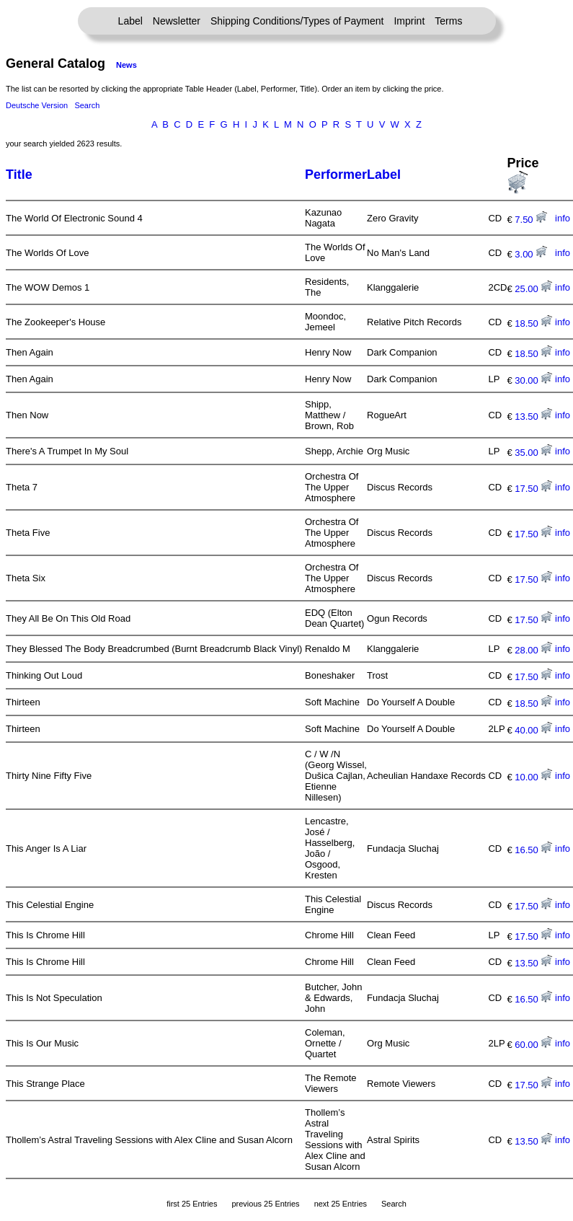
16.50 (533, 850)
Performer (336, 174)
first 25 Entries (191, 1203)
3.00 (531, 254)
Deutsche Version (37, 105)
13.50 (533, 416)
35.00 (533, 452)
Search (86, 105)
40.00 (533, 730)
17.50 (533, 488)
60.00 (533, 1044)
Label (130, 21)
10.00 (533, 777)
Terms (448, 21)
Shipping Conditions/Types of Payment (296, 21)
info (562, 218)
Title (19, 174)
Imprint (409, 21)
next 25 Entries (340, 1203)
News (126, 65)
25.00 (533, 288)
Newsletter (176, 21)
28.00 (533, 650)
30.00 (533, 380)
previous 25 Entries (265, 1203)
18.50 (533, 323)
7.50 (531, 219)
